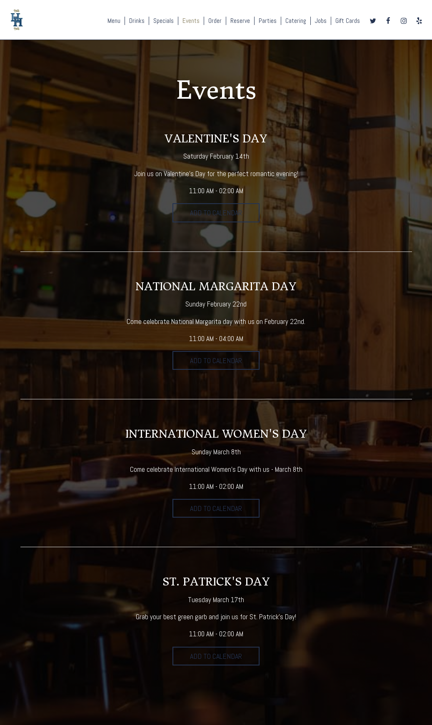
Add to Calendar (216, 212)
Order (215, 21)
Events (191, 21)
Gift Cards (347, 21)
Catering (295, 21)
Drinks (137, 21)
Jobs (321, 21)
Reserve (240, 21)
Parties (268, 21)
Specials (163, 21)
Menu (113, 21)
